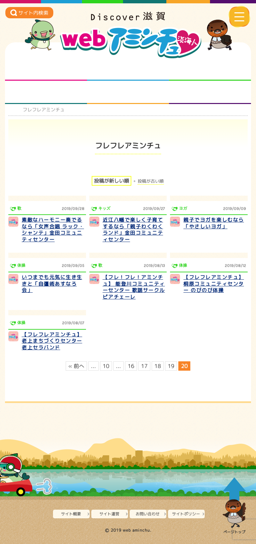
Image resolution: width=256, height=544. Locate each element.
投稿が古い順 (151, 181)
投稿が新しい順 (111, 180)
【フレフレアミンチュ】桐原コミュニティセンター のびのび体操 (213, 284)
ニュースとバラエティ (210, 92)
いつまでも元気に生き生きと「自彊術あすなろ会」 (52, 284)
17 (144, 366)
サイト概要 (71, 514)
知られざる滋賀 (46, 69)
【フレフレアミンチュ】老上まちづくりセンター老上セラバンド (52, 341)
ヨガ (183, 208)
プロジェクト (128, 92)
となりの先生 (128, 69)
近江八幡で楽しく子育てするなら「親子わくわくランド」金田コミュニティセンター (133, 229)
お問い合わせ (148, 514)
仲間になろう (210, 69)
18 (157, 366)
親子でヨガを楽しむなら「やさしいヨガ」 (213, 223)
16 (131, 366)
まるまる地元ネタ (46, 92)
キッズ (104, 208)
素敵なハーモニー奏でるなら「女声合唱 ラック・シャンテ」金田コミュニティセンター (53, 229)
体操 (21, 265)
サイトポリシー (186, 514)
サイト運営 (109, 514)
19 (171, 366)
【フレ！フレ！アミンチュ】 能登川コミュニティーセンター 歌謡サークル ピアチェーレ (134, 287)
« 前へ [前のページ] (76, 366)
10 (106, 366)
